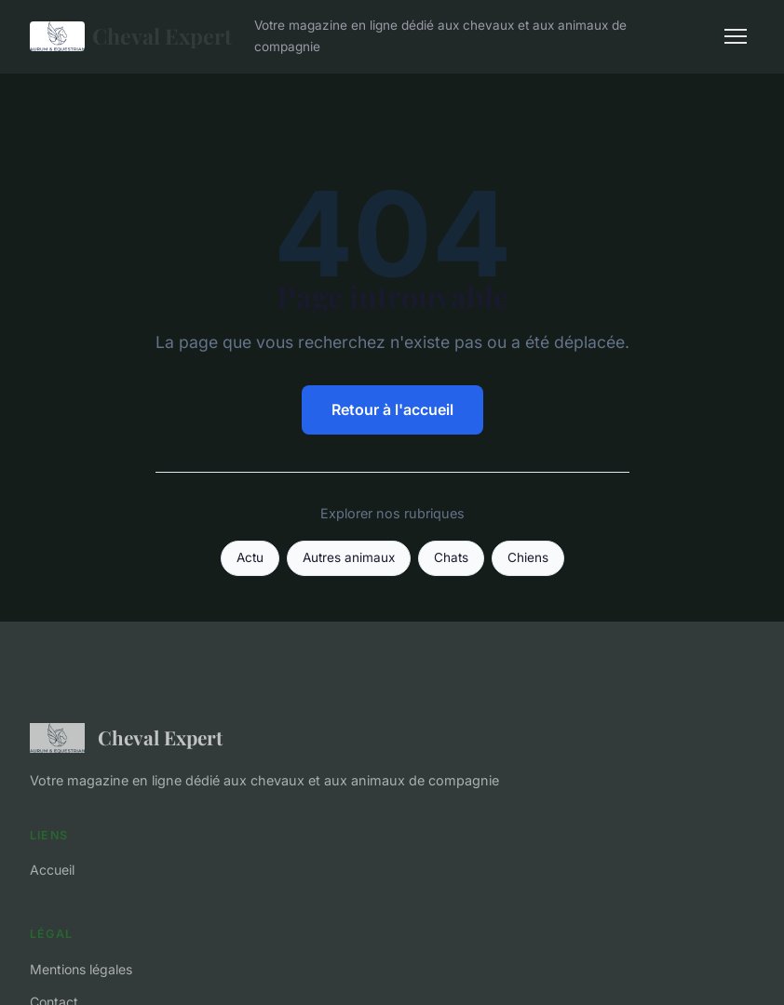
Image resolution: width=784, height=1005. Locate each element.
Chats (451, 557)
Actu (250, 557)
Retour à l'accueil (392, 409)
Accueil (52, 870)
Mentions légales (81, 969)
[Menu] (735, 36)
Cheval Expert (131, 36)
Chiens (527, 557)
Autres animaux (349, 557)
